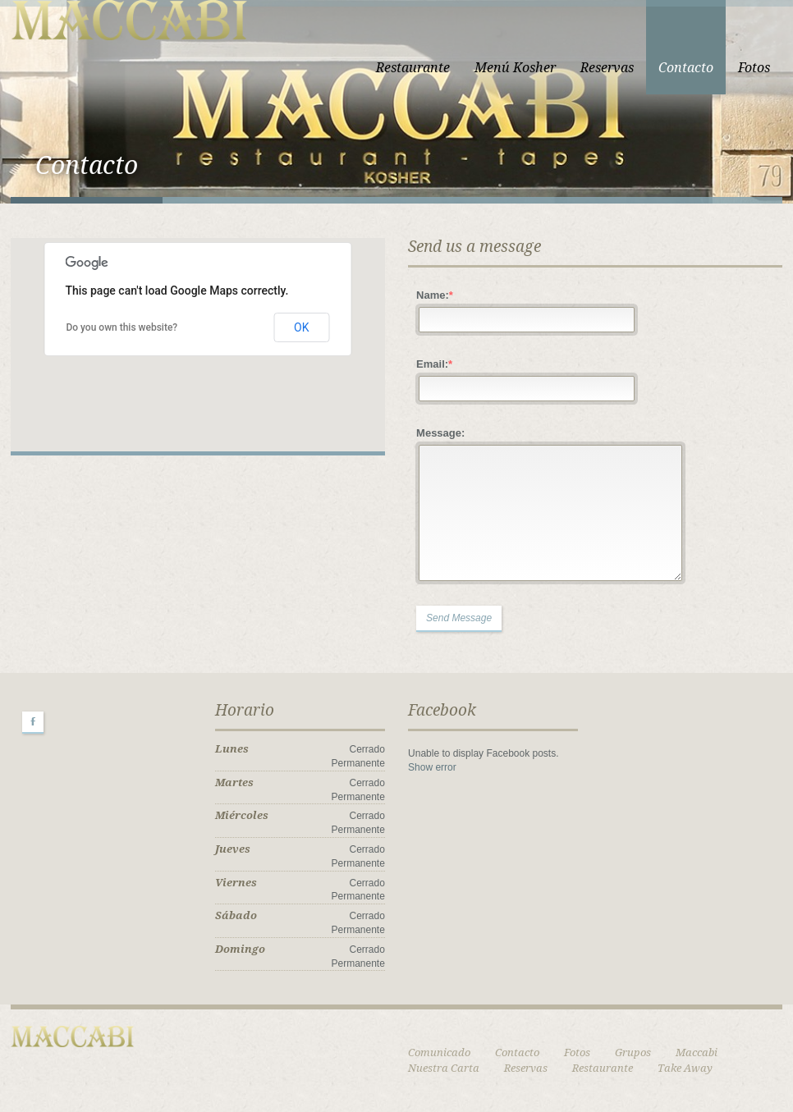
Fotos (754, 68)
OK (301, 327)
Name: (434, 295)
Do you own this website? (121, 327)
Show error (432, 767)
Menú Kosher (515, 68)
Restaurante (413, 68)
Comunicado (439, 1052)
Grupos (633, 1052)
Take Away (685, 1068)
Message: (440, 433)
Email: (434, 364)
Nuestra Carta (443, 1068)
